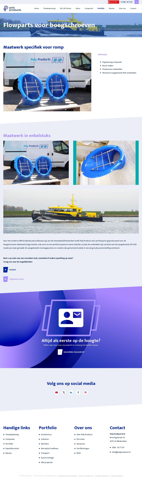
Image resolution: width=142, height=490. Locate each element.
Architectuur (46, 434)
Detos (78, 8)
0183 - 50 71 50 (127, 2)
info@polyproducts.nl (121, 452)
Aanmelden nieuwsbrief (74, 352)
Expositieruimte (12, 448)
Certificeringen (83, 448)
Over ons (122, 8)
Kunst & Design (47, 457)
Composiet (89, 8)
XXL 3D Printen (65, 8)
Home (36, 8)
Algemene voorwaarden (67, 475)
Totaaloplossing (49, 8)
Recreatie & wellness (49, 448)
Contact (133, 8)
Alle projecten (47, 462)
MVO (79, 453)
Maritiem (45, 444)
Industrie (45, 439)
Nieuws (111, 8)
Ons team (81, 439)
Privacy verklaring (86, 475)
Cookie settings (117, 475)
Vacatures (113, 2)
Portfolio (101, 8)
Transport (45, 453)
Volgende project (16, 279)
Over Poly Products (84, 434)
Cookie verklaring (102, 475)
